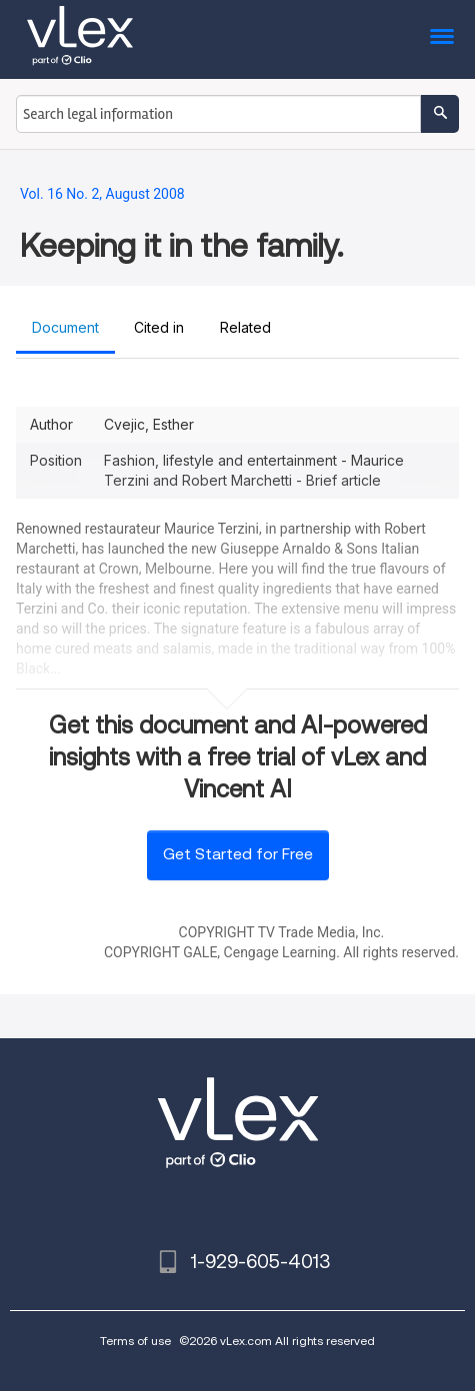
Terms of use (135, 1340)
